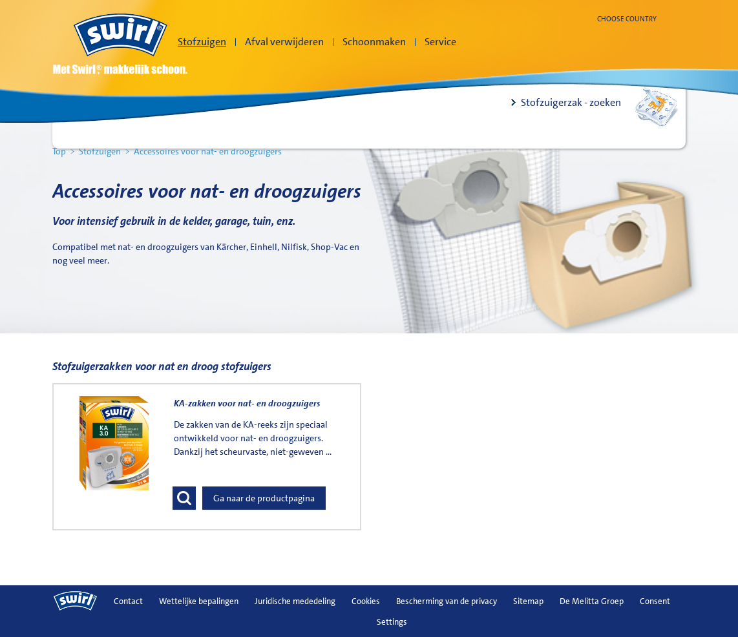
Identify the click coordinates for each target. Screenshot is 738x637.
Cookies (366, 601)
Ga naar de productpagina (264, 498)
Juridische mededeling (295, 601)
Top (59, 151)
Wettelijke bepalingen (198, 601)
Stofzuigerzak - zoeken (571, 102)
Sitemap (528, 601)
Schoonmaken (374, 41)
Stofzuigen (202, 41)
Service (440, 41)
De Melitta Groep (592, 601)
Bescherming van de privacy (446, 601)
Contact (128, 601)
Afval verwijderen (284, 41)
